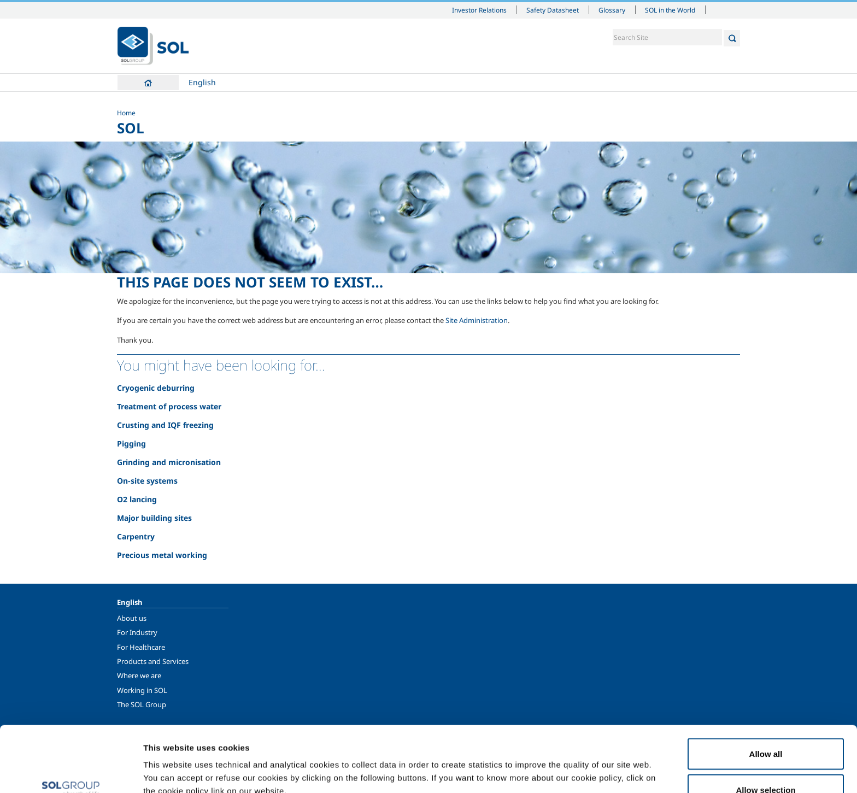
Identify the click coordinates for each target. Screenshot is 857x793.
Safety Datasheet (552, 9)
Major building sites (154, 518)
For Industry (137, 632)
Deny (766, 763)
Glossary (611, 9)
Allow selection (765, 728)
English (202, 82)
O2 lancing (137, 499)
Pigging (131, 443)
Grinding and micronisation (169, 462)
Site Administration (476, 320)
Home (148, 82)
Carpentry (136, 536)
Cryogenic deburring (156, 388)
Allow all (766, 692)
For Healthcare (141, 647)
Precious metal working (162, 555)
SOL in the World (670, 9)
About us (131, 618)
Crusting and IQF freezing (165, 425)
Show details (568, 764)
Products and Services (153, 661)
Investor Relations (479, 9)
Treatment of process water (169, 406)
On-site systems (147, 480)
